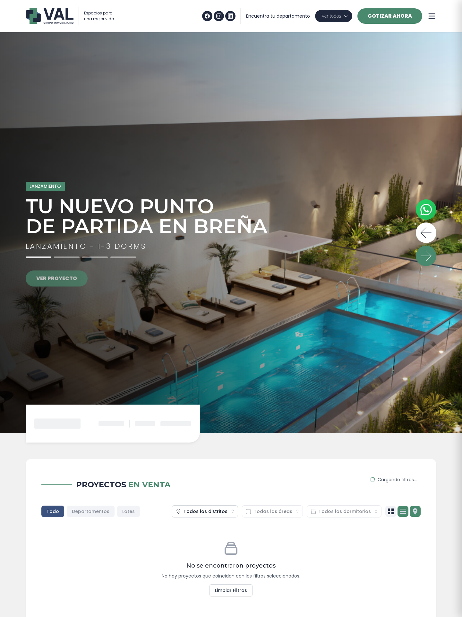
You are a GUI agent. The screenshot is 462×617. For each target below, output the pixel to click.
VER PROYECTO (56, 283)
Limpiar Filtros (231, 590)
